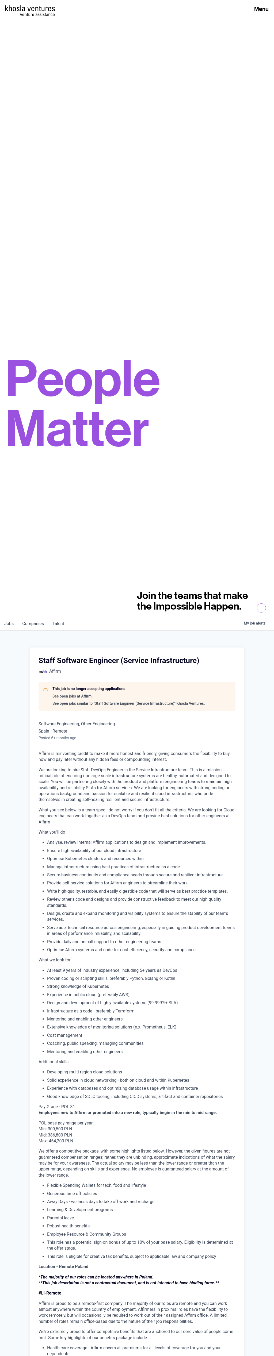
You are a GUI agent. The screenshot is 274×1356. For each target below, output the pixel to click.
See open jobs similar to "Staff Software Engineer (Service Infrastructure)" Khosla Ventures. (128, 703)
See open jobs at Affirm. (72, 696)
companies (33, 623)
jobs (9, 623)
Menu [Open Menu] (261, 9)
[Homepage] (30, 8)
